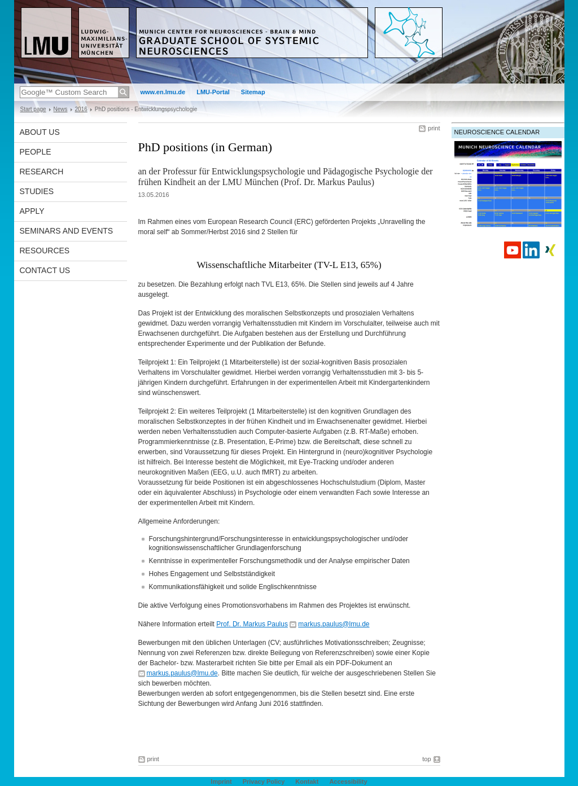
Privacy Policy (264, 781)
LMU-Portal (213, 92)
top (426, 759)
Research (42, 171)
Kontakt (306, 781)
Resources (45, 250)
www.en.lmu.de (163, 92)
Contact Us (45, 270)
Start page (33, 109)
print (434, 128)
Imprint (221, 781)
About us (40, 132)
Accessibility (348, 781)
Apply (32, 211)
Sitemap (253, 92)
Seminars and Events (66, 230)
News (61, 109)
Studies (37, 191)
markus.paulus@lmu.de (333, 624)
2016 (81, 109)
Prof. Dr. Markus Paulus (252, 624)
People (35, 151)
